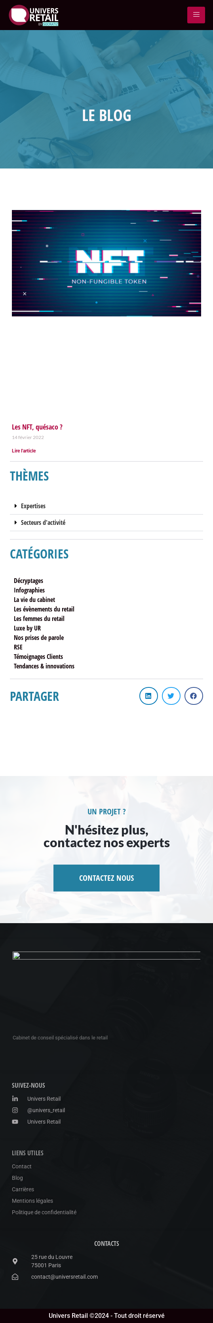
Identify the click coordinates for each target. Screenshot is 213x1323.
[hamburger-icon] (196, 15)
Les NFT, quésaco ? (37, 427)
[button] (106, 506)
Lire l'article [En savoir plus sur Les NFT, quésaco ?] (24, 451)
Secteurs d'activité (43, 522)
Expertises (33, 506)
